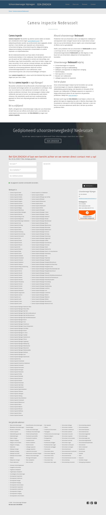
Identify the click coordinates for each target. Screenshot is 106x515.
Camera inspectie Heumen (16, 279)
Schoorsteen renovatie (67, 434)
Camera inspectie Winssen (16, 408)
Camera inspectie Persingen (16, 369)
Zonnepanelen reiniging (16, 493)
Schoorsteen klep (48, 460)
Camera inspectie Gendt (16, 253)
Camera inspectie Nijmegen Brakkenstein (41, 229)
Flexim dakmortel (14, 462)
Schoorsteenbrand (66, 449)
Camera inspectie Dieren (16, 229)
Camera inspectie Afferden (16, 194)
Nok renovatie (29, 462)
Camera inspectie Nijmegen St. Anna (18, 332)
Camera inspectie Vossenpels (17, 400)
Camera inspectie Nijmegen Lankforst (40, 288)
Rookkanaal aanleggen (49, 442)
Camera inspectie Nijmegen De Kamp (40, 234)
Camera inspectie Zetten (16, 413)
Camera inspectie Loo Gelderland (40, 192)
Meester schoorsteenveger (32, 455)
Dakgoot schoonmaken (15, 442)
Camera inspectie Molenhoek (39, 201)
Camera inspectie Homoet (16, 284)
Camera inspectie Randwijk (16, 376)
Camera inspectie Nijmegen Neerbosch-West (20, 306)
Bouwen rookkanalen (15, 429)
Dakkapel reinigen (14, 449)
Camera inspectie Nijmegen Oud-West (19, 328)
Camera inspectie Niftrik (37, 208)
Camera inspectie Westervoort (17, 402)
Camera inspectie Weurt (15, 404)
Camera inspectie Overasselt (17, 365)
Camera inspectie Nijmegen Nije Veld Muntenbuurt (22, 315)
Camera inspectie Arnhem (16, 203)
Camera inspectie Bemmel (16, 214)
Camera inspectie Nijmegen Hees (39, 255)
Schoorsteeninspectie (67, 453)
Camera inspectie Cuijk (15, 223)
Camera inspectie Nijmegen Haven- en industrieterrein (45, 251)
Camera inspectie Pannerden (17, 367)
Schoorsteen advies (49, 451)
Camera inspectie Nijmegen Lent (39, 290)
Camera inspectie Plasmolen (17, 371)
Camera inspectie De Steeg (16, 225)
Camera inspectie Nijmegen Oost (18, 321)
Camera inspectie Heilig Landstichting (19, 266)
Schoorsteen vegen (66, 442)
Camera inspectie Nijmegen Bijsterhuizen (41, 225)
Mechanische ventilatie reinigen (33, 453)
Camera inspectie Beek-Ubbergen (18, 212)
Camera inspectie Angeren (16, 199)
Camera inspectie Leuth (15, 299)
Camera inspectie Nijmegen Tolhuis (18, 339)
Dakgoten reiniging (14, 444)
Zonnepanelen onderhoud (16, 489)
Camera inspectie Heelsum (16, 264)
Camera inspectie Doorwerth (17, 236)
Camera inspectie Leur (15, 297)
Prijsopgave (47, 431)
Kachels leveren (30, 444)
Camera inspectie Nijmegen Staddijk (18, 335)
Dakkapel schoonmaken (16, 455)
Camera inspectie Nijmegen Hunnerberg (41, 281)
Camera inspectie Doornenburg (17, 234)
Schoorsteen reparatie (67, 436)
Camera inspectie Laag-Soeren (17, 292)
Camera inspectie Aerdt (15, 192)
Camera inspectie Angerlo (16, 201)
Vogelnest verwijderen (15, 469)
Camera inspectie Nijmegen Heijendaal (41, 258)
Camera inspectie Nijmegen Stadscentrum (20, 337)
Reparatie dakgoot (48, 436)
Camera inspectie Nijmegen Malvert (40, 295)
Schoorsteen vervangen (67, 447)
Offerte (46, 427)
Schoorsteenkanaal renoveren (69, 457)
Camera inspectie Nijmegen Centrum (40, 231)
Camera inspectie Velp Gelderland (18, 398)
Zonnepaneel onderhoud (16, 478)
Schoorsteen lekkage (67, 425)
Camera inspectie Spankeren (17, 387)
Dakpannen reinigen (15, 460)
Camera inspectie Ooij (15, 358)
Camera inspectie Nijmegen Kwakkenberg (41, 286)
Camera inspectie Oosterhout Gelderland (20, 363)
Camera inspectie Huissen (16, 288)
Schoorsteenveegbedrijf (84, 434)
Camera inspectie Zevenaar (16, 415)
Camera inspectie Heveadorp (17, 281)
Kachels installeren (30, 442)
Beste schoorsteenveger (15, 425)
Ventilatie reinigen (83, 460)
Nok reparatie (47, 425)
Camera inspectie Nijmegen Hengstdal (41, 260)
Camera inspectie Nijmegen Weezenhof (19, 348)
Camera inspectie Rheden (16, 380)
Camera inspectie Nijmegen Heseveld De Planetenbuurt (45, 277)
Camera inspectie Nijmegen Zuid (18, 354)
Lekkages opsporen (30, 447)
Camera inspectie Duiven (16, 242)
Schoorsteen (47, 449)
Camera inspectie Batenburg (17, 210)
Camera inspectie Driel (15, 238)
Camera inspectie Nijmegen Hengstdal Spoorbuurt (44, 271)
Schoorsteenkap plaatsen (85, 425)
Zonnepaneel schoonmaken (16, 485)
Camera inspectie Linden (16, 301)
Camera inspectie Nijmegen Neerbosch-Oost (42, 303)
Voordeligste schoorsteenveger (17, 474)
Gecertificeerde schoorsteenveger (34, 425)
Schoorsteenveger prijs (84, 438)
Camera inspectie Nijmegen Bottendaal (41, 227)
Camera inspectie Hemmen (16, 268)
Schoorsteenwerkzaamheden (86, 442)
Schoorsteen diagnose (49, 453)
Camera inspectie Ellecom (16, 245)
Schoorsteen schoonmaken (68, 438)
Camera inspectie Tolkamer (16, 391)
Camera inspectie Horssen (16, 286)
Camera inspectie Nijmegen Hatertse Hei (41, 249)
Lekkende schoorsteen (31, 451)
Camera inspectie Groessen (16, 260)
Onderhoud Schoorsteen (50, 429)
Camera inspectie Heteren (16, 277)
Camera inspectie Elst (15, 247)
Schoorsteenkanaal (66, 455)
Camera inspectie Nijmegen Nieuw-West (19, 308)
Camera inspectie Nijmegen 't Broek (40, 214)
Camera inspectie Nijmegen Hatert (40, 247)
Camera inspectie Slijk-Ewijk (16, 385)
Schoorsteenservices (83, 431)
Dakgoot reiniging (14, 440)
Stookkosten (82, 449)
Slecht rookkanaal (83, 447)
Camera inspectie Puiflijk (16, 374)
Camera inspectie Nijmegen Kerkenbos (41, 284)
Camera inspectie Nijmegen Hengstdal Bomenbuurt (44, 262)
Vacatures (81, 457)
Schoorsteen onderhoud (68, 429)
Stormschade (82, 451)
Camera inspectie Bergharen (16, 218)
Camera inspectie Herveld (16, 273)
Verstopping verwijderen (85, 462)
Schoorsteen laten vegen (50, 462)
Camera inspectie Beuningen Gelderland (19, 221)
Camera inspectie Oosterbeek (17, 361)
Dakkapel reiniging (14, 451)
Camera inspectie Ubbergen (16, 393)
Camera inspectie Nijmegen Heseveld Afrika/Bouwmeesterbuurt (47, 275)
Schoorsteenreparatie (84, 429)
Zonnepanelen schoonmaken (17, 495)
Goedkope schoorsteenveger (33, 431)
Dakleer (12, 457)
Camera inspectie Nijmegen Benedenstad (41, 221)
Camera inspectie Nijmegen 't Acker (40, 212)
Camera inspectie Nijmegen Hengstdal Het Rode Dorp (44, 264)
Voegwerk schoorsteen (15, 467)
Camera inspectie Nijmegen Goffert (40, 240)
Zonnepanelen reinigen (15, 491)
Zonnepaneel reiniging (15, 482)
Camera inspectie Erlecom (16, 249)
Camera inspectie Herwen (16, 275)
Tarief (80, 455)
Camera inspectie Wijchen (16, 406)
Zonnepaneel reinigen (15, 480)
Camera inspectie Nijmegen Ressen (18, 330)
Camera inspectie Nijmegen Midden (40, 299)
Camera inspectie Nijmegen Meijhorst (40, 297)
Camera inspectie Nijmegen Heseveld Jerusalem (43, 279)
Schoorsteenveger (83, 436)
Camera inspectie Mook (37, 203)
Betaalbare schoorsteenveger (17, 427)
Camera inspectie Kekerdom (16, 290)
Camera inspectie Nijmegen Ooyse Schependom (21, 326)
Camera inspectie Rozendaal (17, 382)
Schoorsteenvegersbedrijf (85, 440)
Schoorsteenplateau (83, 427)
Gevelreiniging (29, 427)
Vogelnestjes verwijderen (16, 471)
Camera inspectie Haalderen (16, 262)
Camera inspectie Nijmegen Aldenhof (40, 216)
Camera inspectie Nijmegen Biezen (40, 223)
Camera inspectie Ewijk (15, 251)
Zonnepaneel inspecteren (16, 476)
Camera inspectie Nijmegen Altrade (40, 218)
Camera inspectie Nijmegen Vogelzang (19, 341)
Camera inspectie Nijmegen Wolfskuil (19, 352)
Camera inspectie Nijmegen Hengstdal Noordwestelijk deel (46, 268)
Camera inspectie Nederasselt (21, 11)
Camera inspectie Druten (16, 240)
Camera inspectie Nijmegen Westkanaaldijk (20, 350)
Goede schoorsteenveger (32, 429)
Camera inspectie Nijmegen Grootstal (40, 245)
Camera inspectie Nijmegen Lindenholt (41, 292)
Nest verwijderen (30, 460)
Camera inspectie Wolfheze (16, 411)
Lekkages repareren (30, 449)
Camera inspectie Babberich (16, 205)
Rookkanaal (47, 440)
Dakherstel (12, 447)
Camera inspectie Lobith (16, 303)
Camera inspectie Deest (15, 227)
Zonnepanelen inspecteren (16, 487)
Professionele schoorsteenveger (52, 434)
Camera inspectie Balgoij (16, 208)
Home (10, 11)
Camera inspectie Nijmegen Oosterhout (19, 324)
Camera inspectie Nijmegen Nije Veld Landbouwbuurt (23, 313)
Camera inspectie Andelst (16, 197)
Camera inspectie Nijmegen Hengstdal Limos (42, 266)
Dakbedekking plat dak (15, 434)
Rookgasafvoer (48, 438)
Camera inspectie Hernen (16, 271)
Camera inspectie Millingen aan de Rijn (41, 197)
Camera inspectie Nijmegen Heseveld (40, 273)
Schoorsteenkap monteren (68, 462)
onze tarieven (72, 95)
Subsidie (81, 453)
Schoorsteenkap (66, 460)
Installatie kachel (30, 440)
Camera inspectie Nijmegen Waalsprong (19, 343)
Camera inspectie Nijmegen (38, 210)
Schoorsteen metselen (67, 427)
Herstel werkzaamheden (32, 434)
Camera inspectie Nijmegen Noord (18, 319)
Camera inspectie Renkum (16, 378)
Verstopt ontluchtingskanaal (17, 465)
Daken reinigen (13, 438)
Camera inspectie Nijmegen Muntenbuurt (41, 301)
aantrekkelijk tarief (33, 41)
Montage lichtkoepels (31, 457)
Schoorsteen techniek (67, 440)
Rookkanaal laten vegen (50, 444)
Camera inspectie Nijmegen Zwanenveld (19, 356)
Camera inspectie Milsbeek (38, 199)
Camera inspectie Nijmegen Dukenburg (41, 236)
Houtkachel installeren (31, 438)
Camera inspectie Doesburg (16, 231)
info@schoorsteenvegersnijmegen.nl (87, 198)
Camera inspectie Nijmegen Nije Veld (19, 311)
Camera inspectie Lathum (16, 295)
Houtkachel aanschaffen (32, 436)
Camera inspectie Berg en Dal (17, 216)
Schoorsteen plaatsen (67, 431)
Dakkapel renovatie (14, 453)
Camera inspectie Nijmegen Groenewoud (41, 242)
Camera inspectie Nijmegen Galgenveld (41, 238)
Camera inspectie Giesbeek (16, 255)
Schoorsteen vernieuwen (68, 444)
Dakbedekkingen (14, 436)
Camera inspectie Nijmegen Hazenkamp (41, 253)
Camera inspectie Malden (38, 194)
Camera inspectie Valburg (16, 395)
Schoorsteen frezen (49, 455)
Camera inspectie (14, 431)
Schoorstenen (82, 444)
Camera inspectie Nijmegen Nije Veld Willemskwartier (23, 317)
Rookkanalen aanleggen (50, 447)
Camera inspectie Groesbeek (17, 258)
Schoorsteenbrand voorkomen (69, 451)
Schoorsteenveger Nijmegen (22, 4)
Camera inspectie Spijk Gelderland (18, 389)
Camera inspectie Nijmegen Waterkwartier (20, 345)
